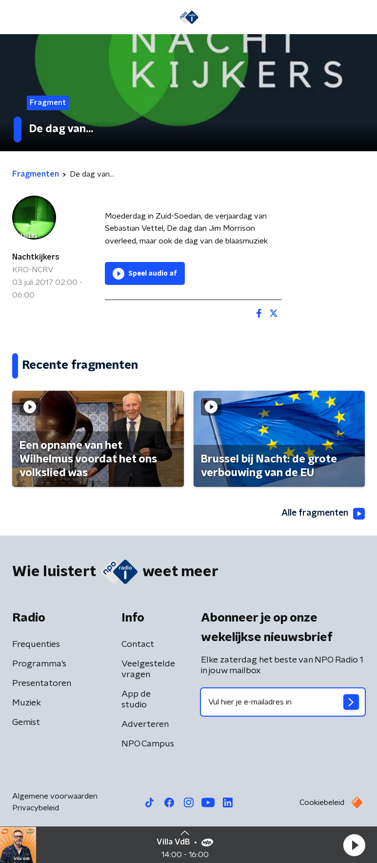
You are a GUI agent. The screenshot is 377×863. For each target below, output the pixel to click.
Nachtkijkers (36, 257)
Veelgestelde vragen (148, 669)
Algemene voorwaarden (55, 796)
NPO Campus (147, 744)
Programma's (39, 664)
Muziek (26, 703)
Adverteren (145, 724)
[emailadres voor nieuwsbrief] (283, 702)
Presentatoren (41, 683)
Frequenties (36, 644)
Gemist (26, 722)
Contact (137, 644)
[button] (354, 845)
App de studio (136, 699)
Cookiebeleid (321, 802)
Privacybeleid (35, 808)
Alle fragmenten (322, 514)
